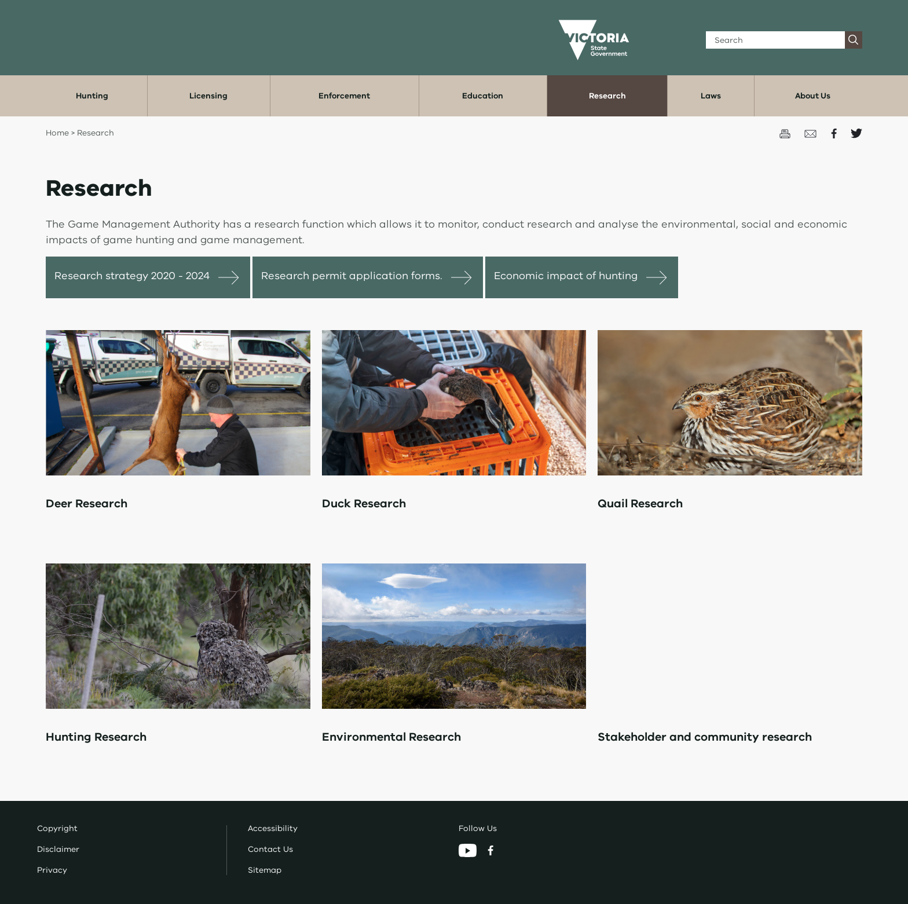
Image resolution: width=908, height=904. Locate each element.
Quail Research (640, 503)
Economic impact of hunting (566, 276)
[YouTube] (469, 849)
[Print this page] (786, 132)
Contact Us (270, 849)
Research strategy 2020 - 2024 (132, 276)
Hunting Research (96, 737)
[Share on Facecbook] (835, 132)
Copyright (57, 828)
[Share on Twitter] (856, 132)
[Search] (775, 40)
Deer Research (86, 503)
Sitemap (264, 870)
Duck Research (364, 503)
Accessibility (273, 828)
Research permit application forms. (351, 276)
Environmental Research (391, 737)
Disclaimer (58, 849)
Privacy (52, 870)
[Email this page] (811, 132)
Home (57, 132)
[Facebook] (490, 849)
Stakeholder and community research (705, 737)
